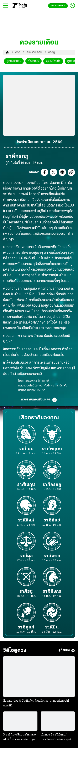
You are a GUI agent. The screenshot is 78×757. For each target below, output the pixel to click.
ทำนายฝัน (33, 61)
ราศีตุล (26, 558)
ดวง (17, 52)
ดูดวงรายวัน (13, 61)
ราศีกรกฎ (52, 486)
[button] (44, 173)
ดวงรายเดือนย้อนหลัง (39, 399)
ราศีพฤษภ (52, 451)
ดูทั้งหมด (66, 650)
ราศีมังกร (52, 593)
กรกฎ (51, 52)
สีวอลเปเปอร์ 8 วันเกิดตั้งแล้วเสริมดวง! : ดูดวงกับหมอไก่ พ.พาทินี (36, 703)
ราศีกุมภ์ (26, 629)
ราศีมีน (52, 629)
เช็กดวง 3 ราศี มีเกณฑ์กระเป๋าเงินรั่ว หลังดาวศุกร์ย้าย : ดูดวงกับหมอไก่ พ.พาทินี (56, 737)
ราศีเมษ (26, 451)
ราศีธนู (26, 593)
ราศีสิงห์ (26, 522)
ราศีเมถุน (26, 486)
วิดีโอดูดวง (14, 650)
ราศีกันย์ (51, 522)
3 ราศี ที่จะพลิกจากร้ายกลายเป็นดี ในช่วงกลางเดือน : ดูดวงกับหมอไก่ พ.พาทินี (19, 737)
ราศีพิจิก (52, 558)
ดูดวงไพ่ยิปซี (53, 61)
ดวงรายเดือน (34, 52)
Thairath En (58, 6)
